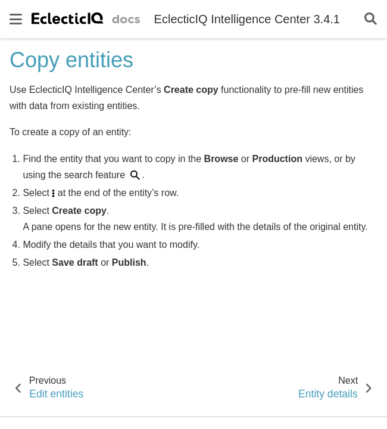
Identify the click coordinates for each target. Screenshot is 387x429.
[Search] (370, 19)
